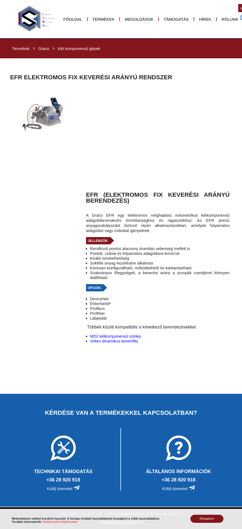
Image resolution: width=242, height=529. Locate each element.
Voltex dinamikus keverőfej (114, 341)
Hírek (205, 19)
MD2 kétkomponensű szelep (115, 336)
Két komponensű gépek (79, 48)
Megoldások (139, 19)
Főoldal (72, 19)
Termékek (103, 19)
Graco (43, 48)
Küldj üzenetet (63, 488)
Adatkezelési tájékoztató (60, 521)
